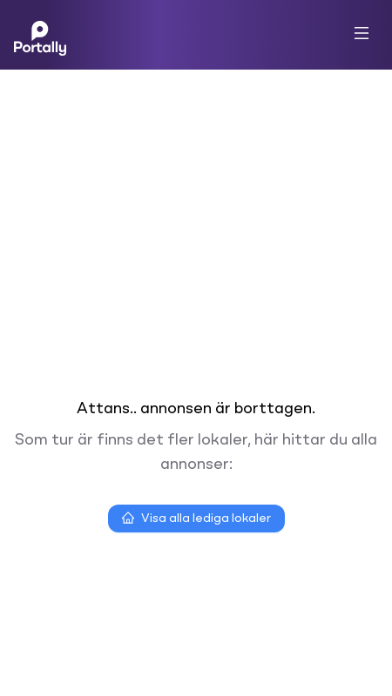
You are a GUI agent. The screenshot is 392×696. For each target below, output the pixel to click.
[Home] (40, 35)
